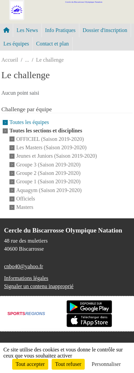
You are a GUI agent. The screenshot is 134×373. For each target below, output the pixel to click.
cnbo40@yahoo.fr (23, 266)
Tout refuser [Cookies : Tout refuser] (68, 364)
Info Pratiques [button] (60, 30)
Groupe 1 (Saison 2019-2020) (48, 182)
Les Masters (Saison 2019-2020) (51, 147)
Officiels (25, 198)
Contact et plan (52, 43)
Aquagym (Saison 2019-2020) (49, 190)
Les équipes (16, 43)
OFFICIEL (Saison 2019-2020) (50, 139)
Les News (27, 30)
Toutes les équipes (29, 122)
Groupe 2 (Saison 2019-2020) (48, 173)
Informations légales (26, 278)
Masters (24, 207)
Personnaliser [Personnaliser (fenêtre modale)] (106, 364)
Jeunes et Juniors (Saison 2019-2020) (56, 156)
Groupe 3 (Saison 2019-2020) (48, 164)
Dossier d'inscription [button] (105, 30)
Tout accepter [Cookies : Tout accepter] (30, 364)
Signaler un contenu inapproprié (39, 286)
